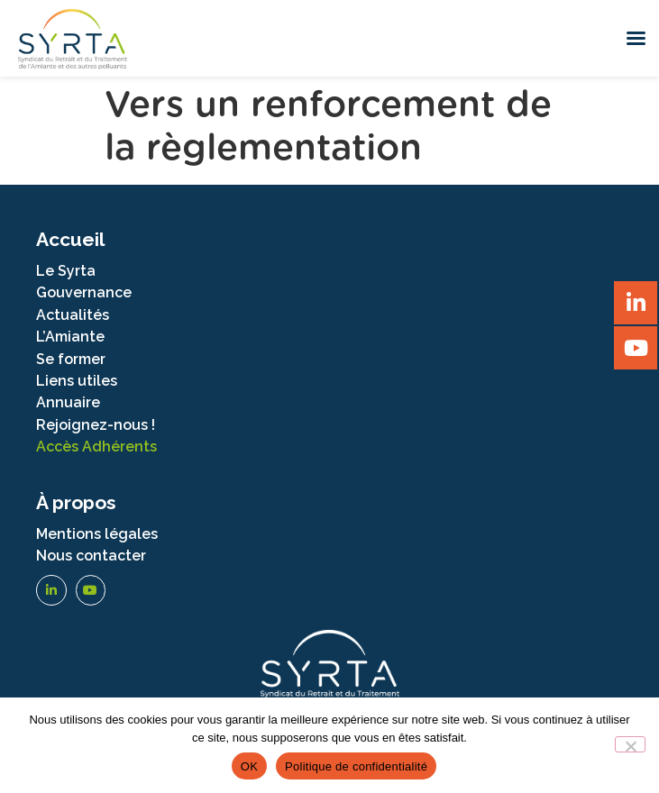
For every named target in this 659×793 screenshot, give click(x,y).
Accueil (70, 239)
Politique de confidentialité (356, 766)
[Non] (630, 744)
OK (249, 766)
